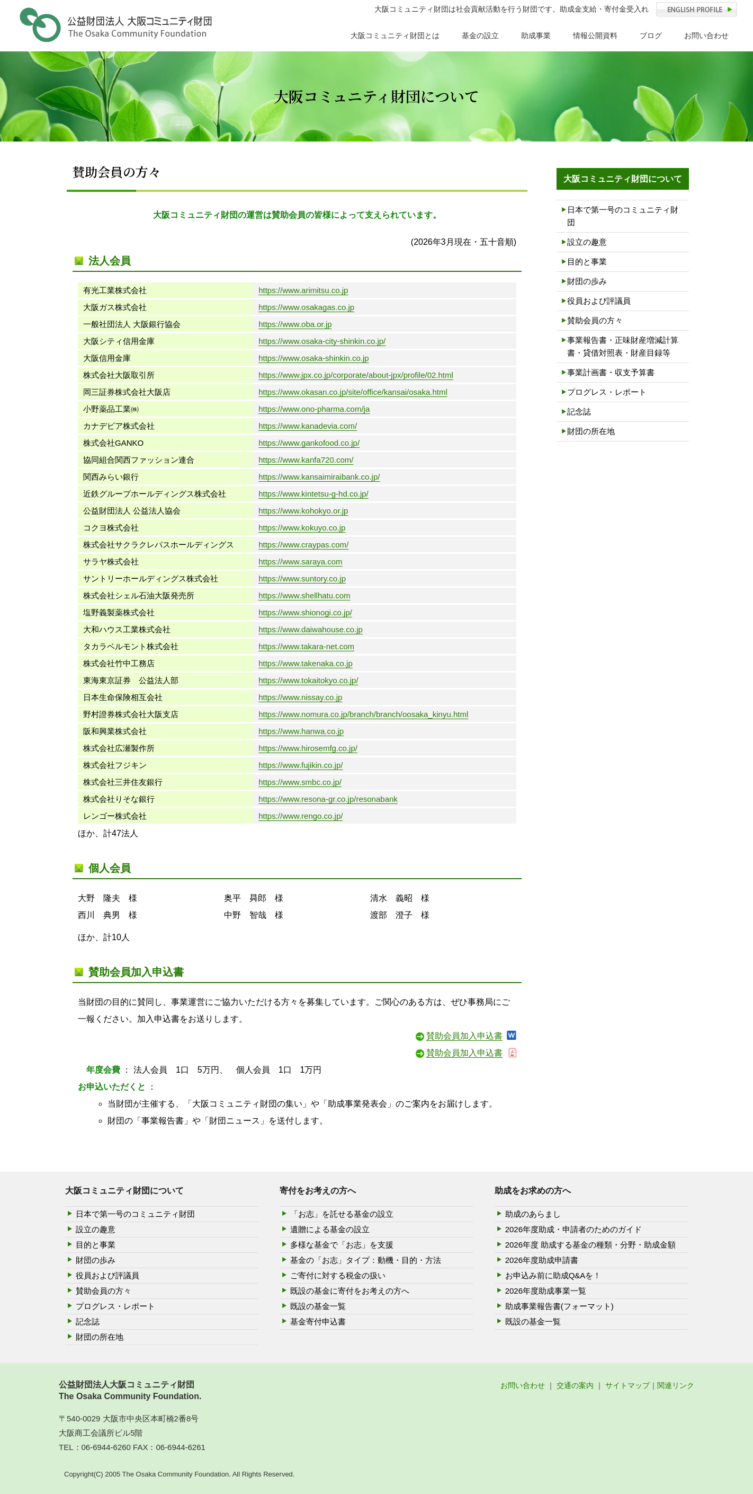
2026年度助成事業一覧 (545, 1290)
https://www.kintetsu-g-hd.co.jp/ (313, 493)
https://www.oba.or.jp (294, 324)
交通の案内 (575, 1385)
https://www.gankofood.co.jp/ (309, 442)
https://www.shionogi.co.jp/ (305, 612)
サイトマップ (627, 1385)
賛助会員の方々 (595, 320)
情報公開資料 (595, 35)
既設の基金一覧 (318, 1306)
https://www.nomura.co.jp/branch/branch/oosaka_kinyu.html (363, 714)
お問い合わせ (706, 35)
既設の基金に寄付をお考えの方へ (349, 1290)
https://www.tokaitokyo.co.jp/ (308, 680)
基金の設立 (480, 35)
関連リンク (675, 1385)
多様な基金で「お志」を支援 (341, 1244)
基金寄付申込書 (318, 1321)
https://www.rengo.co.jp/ (300, 815)
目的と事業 (587, 261)
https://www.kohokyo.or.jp (303, 510)
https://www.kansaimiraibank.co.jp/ (319, 476)
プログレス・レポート (607, 391)
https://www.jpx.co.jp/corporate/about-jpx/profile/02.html (355, 374)
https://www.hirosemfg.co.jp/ (307, 748)
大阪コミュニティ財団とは (395, 35)
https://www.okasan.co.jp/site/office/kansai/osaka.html (352, 391)
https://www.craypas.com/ (303, 544)
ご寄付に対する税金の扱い (338, 1275)
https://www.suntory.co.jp (302, 578)
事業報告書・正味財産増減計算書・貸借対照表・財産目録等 (622, 346)
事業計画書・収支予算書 (611, 372)
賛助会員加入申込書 (464, 1035)
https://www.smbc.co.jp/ (300, 781)
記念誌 (579, 411)
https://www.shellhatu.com (304, 595)
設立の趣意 (587, 241)
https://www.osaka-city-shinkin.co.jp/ (322, 341)
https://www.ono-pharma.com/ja (314, 408)
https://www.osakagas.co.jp (306, 307)
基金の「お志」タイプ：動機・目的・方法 (365, 1260)
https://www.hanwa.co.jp (301, 731)
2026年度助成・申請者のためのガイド (573, 1229)
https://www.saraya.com (300, 561)
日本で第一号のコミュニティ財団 (622, 216)
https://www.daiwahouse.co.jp (310, 629)
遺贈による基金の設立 (330, 1229)
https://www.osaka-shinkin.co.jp (313, 358)
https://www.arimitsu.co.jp (303, 290)
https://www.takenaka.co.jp (305, 663)
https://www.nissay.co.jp (300, 697)
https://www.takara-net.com (306, 646)
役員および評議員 (599, 300)
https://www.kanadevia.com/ (307, 425)
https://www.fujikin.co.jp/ (300, 765)
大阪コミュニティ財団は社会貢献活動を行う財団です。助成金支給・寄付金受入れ (511, 9)
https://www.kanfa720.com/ (305, 459)
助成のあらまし (533, 1213)
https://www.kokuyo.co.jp (301, 527)
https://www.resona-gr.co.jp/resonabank (328, 798)
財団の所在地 (591, 431)
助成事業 (536, 35)
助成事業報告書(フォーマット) (559, 1306)
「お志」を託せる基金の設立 (341, 1213)
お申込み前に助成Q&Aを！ (553, 1275)
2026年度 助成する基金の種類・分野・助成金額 (590, 1244)
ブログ (651, 35)
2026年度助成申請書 (541, 1260)
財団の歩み (587, 281)
